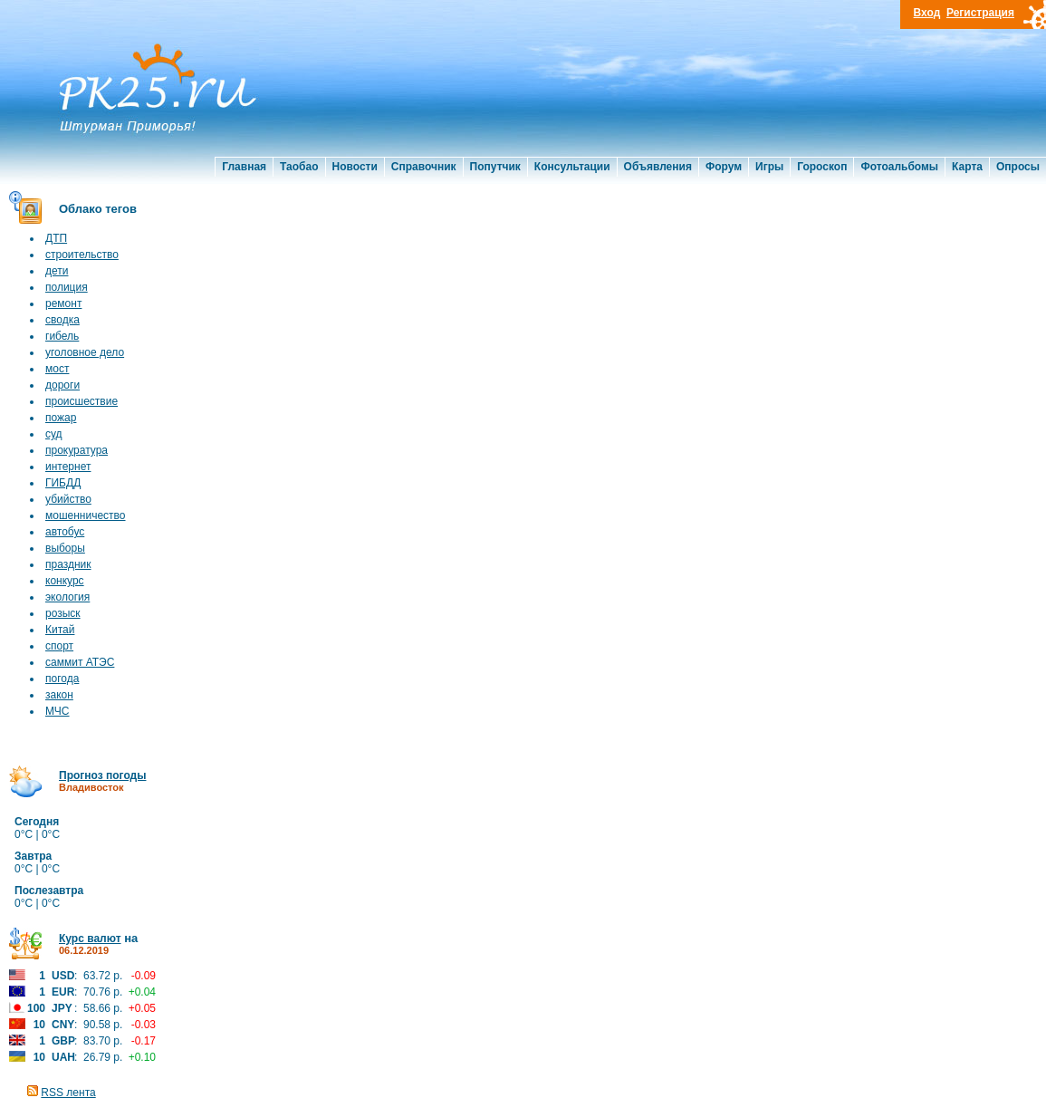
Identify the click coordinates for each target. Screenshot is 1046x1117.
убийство (68, 499)
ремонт (63, 303)
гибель (62, 336)
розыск (63, 613)
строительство (82, 254)
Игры (769, 166)
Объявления (658, 166)
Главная (244, 166)
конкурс (64, 580)
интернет (68, 466)
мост (57, 368)
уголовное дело (84, 352)
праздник (68, 564)
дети (56, 271)
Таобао (299, 166)
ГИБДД (63, 483)
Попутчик (495, 166)
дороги (62, 385)
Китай (59, 629)
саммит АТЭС (79, 662)
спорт (59, 646)
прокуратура (76, 450)
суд (53, 434)
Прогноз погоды (102, 775)
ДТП (56, 238)
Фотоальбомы (899, 166)
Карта (967, 166)
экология (67, 597)
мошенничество (85, 515)
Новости (355, 166)
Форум (723, 166)
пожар (60, 417)
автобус (64, 531)
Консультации (572, 166)
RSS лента (68, 1092)
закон (59, 694)
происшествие (81, 401)
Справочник (423, 166)
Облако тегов (98, 209)
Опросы (1018, 166)
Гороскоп (822, 166)
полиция (66, 287)
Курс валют (90, 938)
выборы (65, 548)
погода (62, 678)
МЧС (57, 711)
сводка (62, 319)
